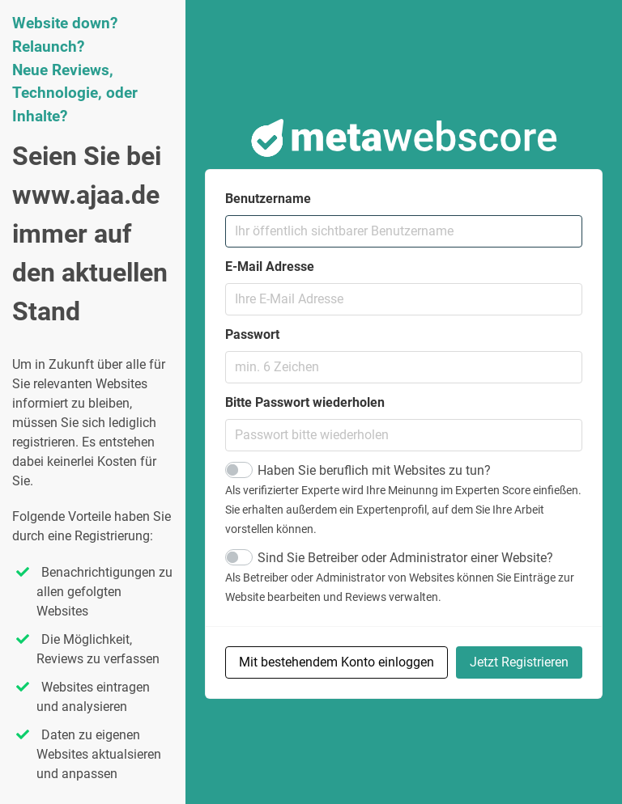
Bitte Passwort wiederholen (305, 402)
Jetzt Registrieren (519, 662)
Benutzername (268, 198)
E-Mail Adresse (269, 266)
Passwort (252, 334)
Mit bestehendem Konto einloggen (336, 662)
